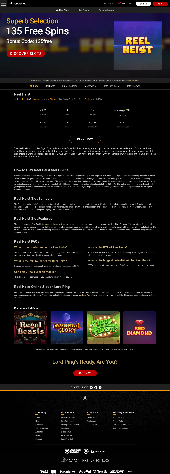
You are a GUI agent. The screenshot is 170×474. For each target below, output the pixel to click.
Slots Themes (133, 86)
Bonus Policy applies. (133, 80)
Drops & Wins (66, 432)
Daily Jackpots (69, 86)
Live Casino (84, 10)
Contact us (39, 425)
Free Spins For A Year (70, 425)
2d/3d (60, 99)
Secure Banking (41, 428)
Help (37, 421)
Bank (71, 99)
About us (39, 417)
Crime (81, 99)
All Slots (34, 86)
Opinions (39, 435)
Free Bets (65, 428)
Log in (143, 4)
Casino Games (106, 10)
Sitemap (38, 439)
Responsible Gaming (121, 428)
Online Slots (62, 10)
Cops (76, 99)
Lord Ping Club (67, 439)
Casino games (93, 421)
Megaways (90, 86)
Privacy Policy (118, 417)
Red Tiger (99, 99)
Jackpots (50, 86)
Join (160, 4)
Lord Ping (86, 295)
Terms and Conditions (122, 425)
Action (65, 99)
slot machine (50, 224)
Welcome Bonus (68, 417)
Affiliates (39, 432)
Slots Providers (111, 86)
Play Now (85, 139)
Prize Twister (66, 435)
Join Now (85, 373)
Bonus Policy (118, 421)
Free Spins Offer (68, 421)
